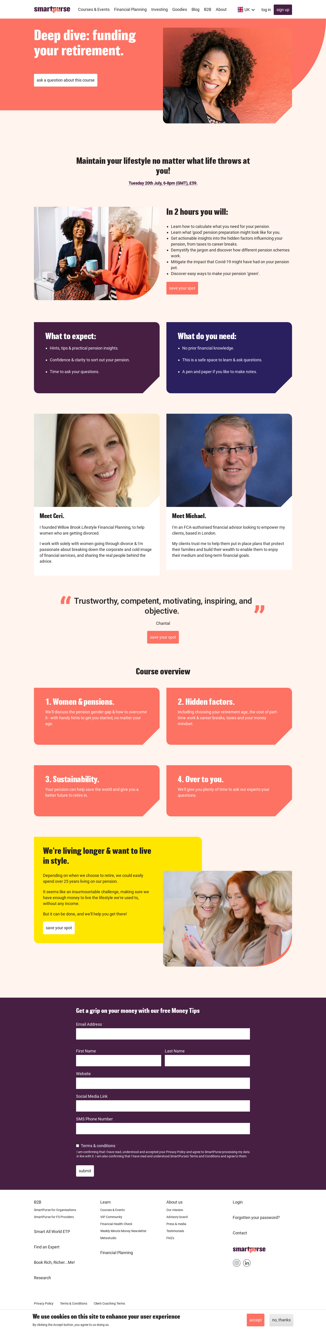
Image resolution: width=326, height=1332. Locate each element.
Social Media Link (92, 1096)
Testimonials (175, 1231)
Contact (240, 1233)
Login (238, 1202)
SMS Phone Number (94, 1119)
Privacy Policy (176, 1152)
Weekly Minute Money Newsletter (123, 1231)
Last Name (175, 1051)
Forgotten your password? (256, 1217)
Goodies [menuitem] (179, 9)
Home (238, 1248)
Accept (255, 1320)
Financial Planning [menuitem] (130, 9)
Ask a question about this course (66, 80)
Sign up (282, 9)
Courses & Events (112, 1210)
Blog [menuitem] (195, 9)
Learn (105, 1202)
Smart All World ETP (52, 1231)
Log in (266, 9)
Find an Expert (47, 1247)
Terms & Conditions (73, 1303)
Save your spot (182, 288)
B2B (37, 1202)
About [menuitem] (221, 9)
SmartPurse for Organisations (55, 1210)
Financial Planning (116, 1252)
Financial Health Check (116, 1224)
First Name (86, 1051)
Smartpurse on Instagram (237, 1264)
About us (174, 1202)
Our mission (174, 1210)
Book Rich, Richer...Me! (54, 1262)
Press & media (176, 1224)
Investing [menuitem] (159, 9)
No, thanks (281, 1320)
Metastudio (108, 1238)
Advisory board (177, 1217)
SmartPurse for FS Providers (54, 1217)
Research (42, 1277)
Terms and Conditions (204, 1156)
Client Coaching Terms (109, 1303)
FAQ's (170, 1238)
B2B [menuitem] (207, 9)
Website (83, 1073)
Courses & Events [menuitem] (94, 9)
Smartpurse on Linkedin (247, 1264)
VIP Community (111, 1217)
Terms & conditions (98, 1145)
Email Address (89, 1024)
